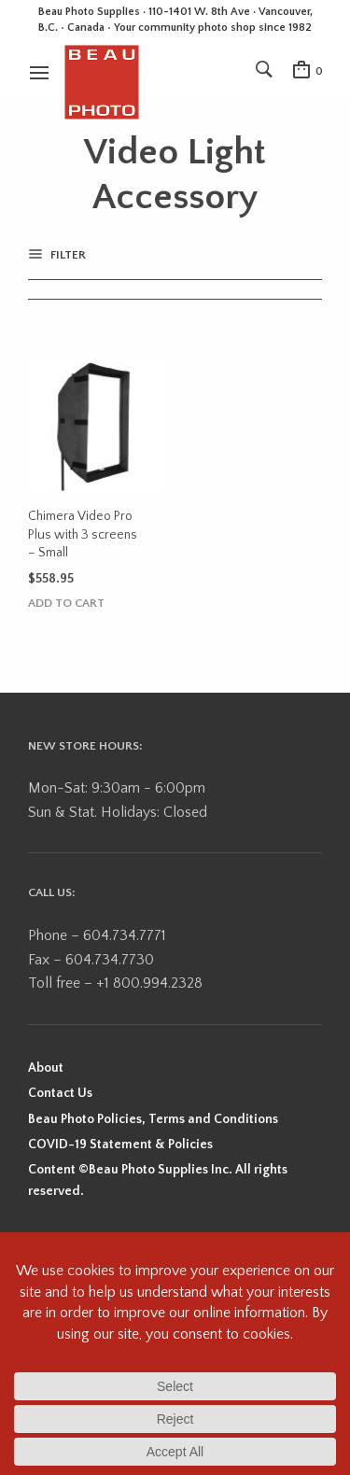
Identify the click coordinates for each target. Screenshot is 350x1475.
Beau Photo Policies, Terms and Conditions (153, 1119)
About (45, 1068)
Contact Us (60, 1093)
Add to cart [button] (66, 603)
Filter (67, 254)
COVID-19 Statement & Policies (120, 1144)
